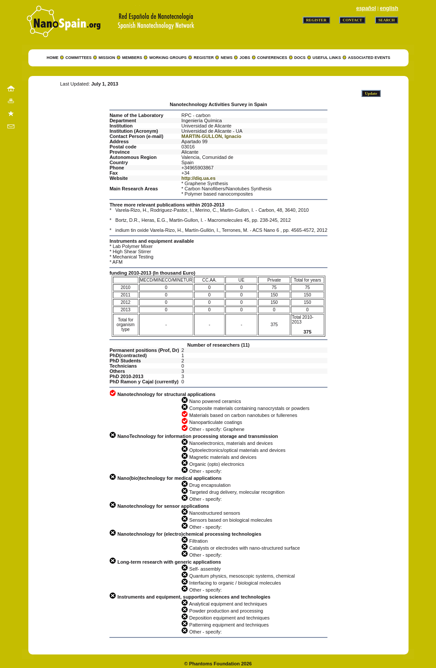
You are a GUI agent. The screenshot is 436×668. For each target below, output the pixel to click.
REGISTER (204, 57)
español (366, 8)
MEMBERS (132, 57)
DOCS (300, 57)
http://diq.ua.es (198, 178)
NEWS (226, 57)
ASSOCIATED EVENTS (369, 57)
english (389, 8)
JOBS (244, 57)
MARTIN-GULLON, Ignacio (211, 136)
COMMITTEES (78, 57)
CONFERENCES (272, 57)
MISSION (107, 57)
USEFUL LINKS (327, 57)
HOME (52, 57)
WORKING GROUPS (168, 57)
